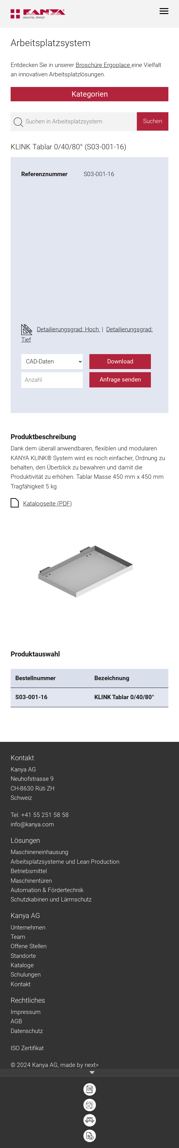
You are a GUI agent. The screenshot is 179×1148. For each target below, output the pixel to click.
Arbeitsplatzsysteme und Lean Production (65, 861)
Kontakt (21, 984)
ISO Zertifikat (27, 1048)
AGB (16, 1021)
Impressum (26, 1012)
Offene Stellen (29, 946)
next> (92, 1065)
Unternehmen (28, 927)
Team (18, 936)
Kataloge (22, 965)
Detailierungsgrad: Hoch (68, 329)
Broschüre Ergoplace (104, 65)
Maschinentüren (31, 880)
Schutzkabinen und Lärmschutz (51, 899)
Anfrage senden (120, 379)
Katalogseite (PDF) (47, 503)
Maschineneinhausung (39, 852)
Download (120, 361)
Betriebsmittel (29, 871)
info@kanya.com (32, 824)
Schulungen (26, 974)
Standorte (23, 955)
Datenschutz (27, 1031)
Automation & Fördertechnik (47, 890)
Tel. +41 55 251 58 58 (40, 815)
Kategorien (90, 94)
